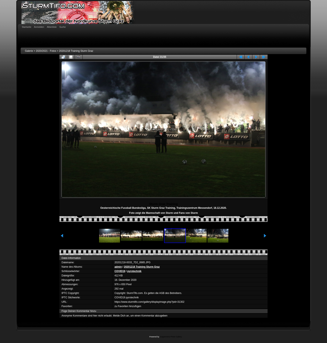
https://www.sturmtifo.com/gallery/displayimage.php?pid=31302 (149, 301)
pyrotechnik (134, 271)
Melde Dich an (121, 315)
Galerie (29, 50)
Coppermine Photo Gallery (171, 337)
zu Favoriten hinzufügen (127, 306)
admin (118, 266)
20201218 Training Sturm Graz (76, 50)
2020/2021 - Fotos (46, 50)
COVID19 (119, 271)
